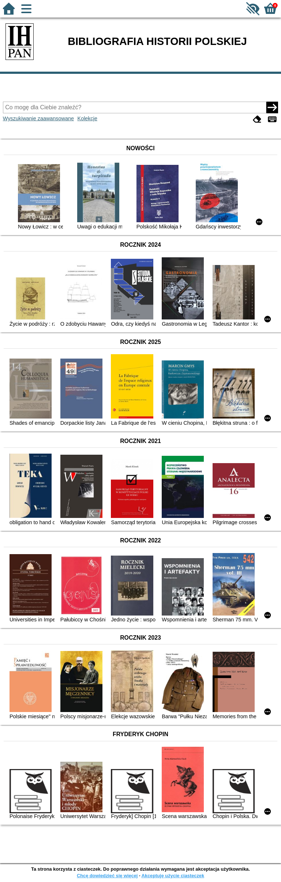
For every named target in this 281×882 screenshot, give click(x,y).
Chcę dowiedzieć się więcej (107, 875)
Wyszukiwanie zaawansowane (38, 118)
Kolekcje (87, 118)
